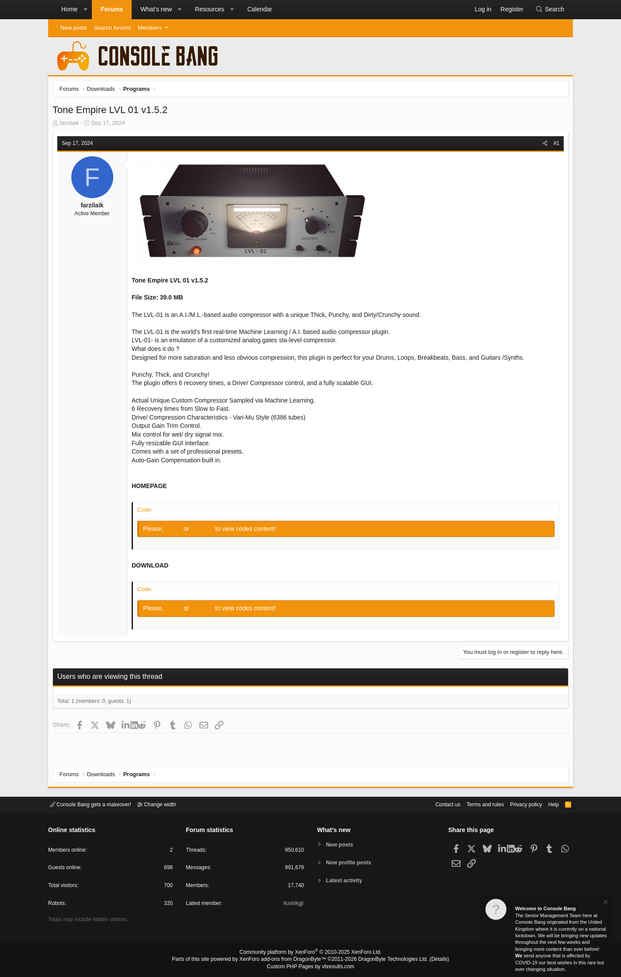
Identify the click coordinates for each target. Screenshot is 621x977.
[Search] (550, 9)
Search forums (112, 27)
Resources (209, 9)
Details (428, 960)
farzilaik (71, 125)
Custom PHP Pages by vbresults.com (310, 967)
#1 (554, 145)
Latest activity (346, 881)
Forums (112, 9)
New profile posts (350, 862)
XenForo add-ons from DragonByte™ (285, 960)
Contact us (434, 804)
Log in (176, 530)
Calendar (259, 9)
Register (205, 530)
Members (149, 27)
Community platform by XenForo (310, 953)
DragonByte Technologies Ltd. (386, 960)
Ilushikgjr (293, 904)
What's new (156, 9)
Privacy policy (518, 804)
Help (548, 804)
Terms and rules (474, 804)
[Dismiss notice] (604, 903)
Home (69, 9)
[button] (85, 9)
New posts (73, 27)
